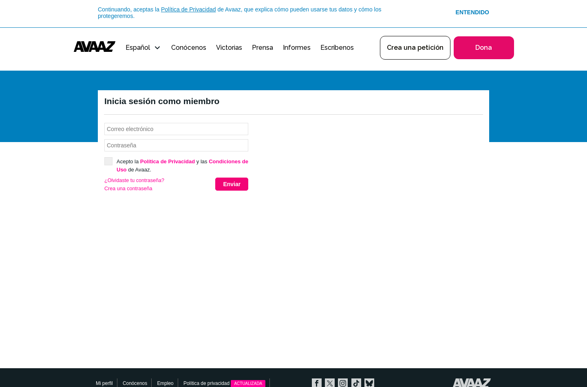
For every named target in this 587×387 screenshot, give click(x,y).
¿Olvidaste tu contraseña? (134, 180)
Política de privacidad (224, 383)
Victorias (229, 47)
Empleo (165, 383)
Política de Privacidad (188, 9)
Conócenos (188, 47)
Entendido (472, 12)
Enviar (232, 184)
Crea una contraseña (128, 188)
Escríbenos (337, 47)
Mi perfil (104, 383)
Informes (297, 47)
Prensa (262, 47)
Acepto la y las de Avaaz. (176, 165)
